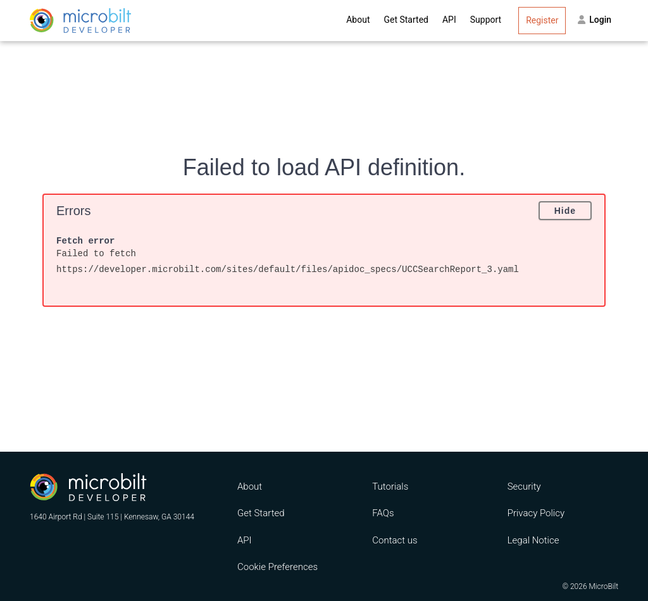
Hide (565, 211)
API (449, 20)
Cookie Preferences (277, 567)
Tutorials (390, 486)
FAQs (383, 513)
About (358, 20)
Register (542, 20)
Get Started (405, 20)
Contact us (394, 540)
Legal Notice (533, 540)
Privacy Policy (536, 513)
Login (594, 20)
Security (524, 486)
